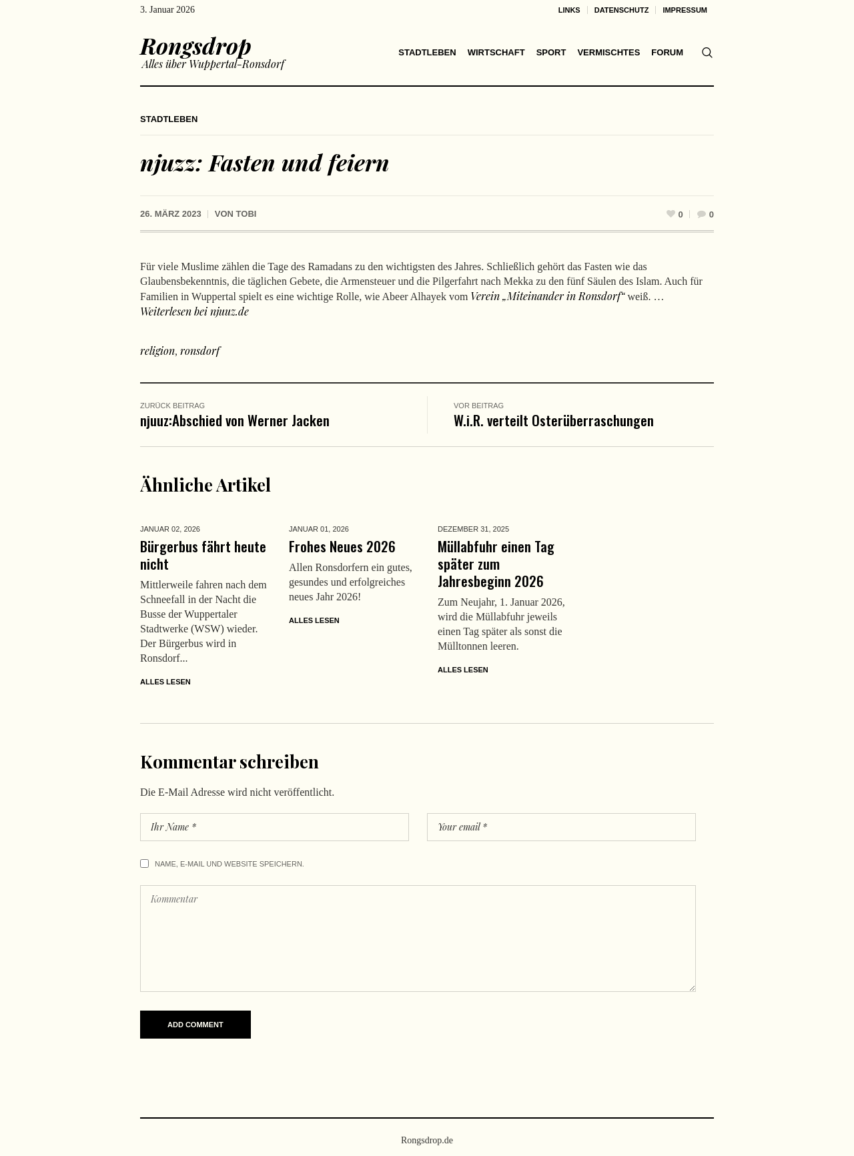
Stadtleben (168, 119)
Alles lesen (165, 682)
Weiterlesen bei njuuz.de (194, 311)
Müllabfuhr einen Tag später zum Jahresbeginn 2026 (496, 563)
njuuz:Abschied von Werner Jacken (235, 420)
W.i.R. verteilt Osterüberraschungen (554, 420)
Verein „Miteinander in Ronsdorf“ (546, 296)
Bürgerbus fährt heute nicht (203, 555)
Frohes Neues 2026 (342, 546)
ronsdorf (200, 351)
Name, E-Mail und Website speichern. (229, 864)
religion (157, 351)
